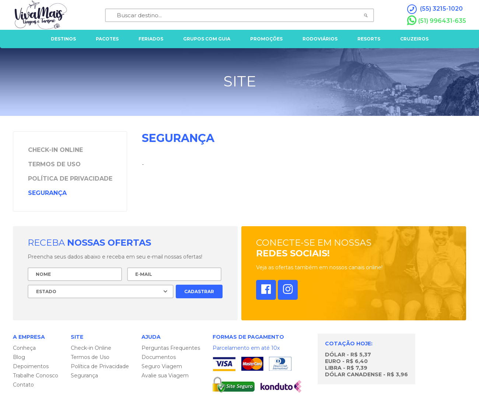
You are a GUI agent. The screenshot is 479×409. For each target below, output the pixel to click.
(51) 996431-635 (436, 20)
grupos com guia (206, 39)
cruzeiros (414, 39)
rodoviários (320, 39)
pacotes (107, 39)
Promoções (266, 39)
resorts (368, 39)
